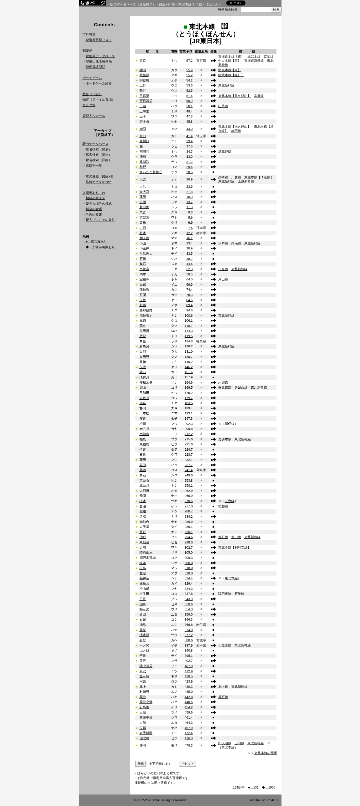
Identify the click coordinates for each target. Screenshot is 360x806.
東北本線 (231, 578)
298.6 (188, 542)
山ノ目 (144, 650)
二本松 (144, 413)
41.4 (189, 136)
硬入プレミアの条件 (100, 220)
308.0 (188, 563)
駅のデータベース (95, 144)
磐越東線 (224, 387)
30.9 (189, 248)
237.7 (188, 465)
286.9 (188, 522)
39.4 (189, 141)
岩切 (143, 547)
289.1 (188, 527)
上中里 (144, 111)
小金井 (144, 248)
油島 (143, 625)
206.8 (188, 429)
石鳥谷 (144, 707)
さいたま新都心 (151, 172)
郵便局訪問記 (95, 67)
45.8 (189, 121)
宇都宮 (144, 269)
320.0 (188, 573)
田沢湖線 (224, 743)
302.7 (188, 547)
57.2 (189, 60)
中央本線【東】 (229, 60)
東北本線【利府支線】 (234, 547)
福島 (143, 439)
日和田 (144, 393)
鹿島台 (144, 583)
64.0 (189, 279)
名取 (143, 516)
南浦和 (144, 151)
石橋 (143, 259)
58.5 (189, 274)
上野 (143, 85)
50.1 (189, 106)
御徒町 (144, 80)
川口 (143, 136)
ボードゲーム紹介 (99, 83)
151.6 (188, 372)
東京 (143, 60)
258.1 (188, 485)
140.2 (188, 362)
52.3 (189, 269)
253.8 (188, 480)
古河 (143, 228)
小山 (143, 243)
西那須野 (146, 310)
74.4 (189, 289)
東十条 (144, 121)
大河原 (144, 491)
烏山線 (223, 279)
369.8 (188, 625)
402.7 (188, 661)
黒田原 (144, 331)
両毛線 (236, 243)
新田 (143, 614)
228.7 (188, 454)
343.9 (188, 599)
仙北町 (144, 738)
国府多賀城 (148, 558)
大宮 (143, 179)
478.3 (188, 745)
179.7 (188, 398)
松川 (143, 424)
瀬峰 (143, 604)
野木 (143, 233)
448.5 (188, 702)
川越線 (236, 177)
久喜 (143, 212)
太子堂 (144, 527)
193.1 (188, 413)
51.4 (189, 96)
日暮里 (144, 96)
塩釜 (143, 563)
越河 (143, 470)
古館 (143, 723)
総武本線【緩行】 (231, 75)
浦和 (143, 156)
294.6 (188, 537)
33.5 (189, 253)
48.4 (189, 111)
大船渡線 (224, 645)
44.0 (189, 129)
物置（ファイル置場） (98, 99)
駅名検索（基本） (99, 154)
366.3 (188, 619)
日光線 (223, 269)
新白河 (144, 346)
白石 (143, 475)
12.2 (189, 233)
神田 (143, 70)
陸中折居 (146, 666)
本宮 (143, 403)
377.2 (188, 635)
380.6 (188, 640)
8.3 (190, 212)
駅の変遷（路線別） (100, 176)
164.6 (188, 382)
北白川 (144, 485)
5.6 (190, 217)
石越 (143, 619)
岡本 (143, 274)
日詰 (143, 712)
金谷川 (144, 429)
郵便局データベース (100, 56)
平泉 (143, 656)
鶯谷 (143, 90)
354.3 (188, 609)
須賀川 (144, 377)
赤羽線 (236, 131)
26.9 (189, 179)
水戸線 (223, 243)
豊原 (143, 336)
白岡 (143, 202)
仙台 (143, 537)
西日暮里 (146, 101)
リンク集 (89, 105)
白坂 (143, 341)
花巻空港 (146, 702)
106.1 (188, 320)
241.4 (188, 470)
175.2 (188, 393)
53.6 (189, 85)
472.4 (188, 733)
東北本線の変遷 (265, 753)
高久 (143, 326)
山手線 (223, 106)
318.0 (188, 568)
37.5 (189, 146)
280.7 (188, 511)
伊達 (143, 449)
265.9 (188, 496)
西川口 (144, 141)
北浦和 (144, 162)
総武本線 (254, 56)
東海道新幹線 (254, 60)
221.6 (188, 444)
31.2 (189, 162)
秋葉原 (144, 75)
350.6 (188, 604)
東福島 (144, 444)
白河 (143, 351)
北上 (143, 687)
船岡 (143, 496)
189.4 (188, 408)
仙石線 (223, 537)
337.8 (188, 594)
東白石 (144, 480)
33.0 (189, 156)
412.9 (188, 671)
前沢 (143, 661)
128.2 (188, 346)
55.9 (189, 70)
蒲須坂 (144, 289)
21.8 (189, 192)
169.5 (188, 387)
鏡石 (143, 372)
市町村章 (89, 34)
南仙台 (144, 522)
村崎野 (144, 692)
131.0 (188, 351)
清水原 (144, 635)
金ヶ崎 (144, 676)
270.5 (188, 501)
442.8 (188, 697)
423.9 (188, 681)
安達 (143, 418)
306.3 (188, 558)
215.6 (188, 439)
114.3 (188, 331)
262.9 (188, 491)
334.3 (188, 589)
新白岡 (144, 207)
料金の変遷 (94, 209)
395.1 (188, 656)
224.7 (188, 449)
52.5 (189, 90)
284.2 (188, 516)
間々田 (144, 238)
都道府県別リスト (99, 40)
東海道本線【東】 (231, 56)
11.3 (189, 207)
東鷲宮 (144, 217)
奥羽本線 (224, 439)
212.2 (188, 434)
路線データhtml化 (98, 182)
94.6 (189, 310)
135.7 (188, 357)
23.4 (189, 243)
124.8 (188, 341)
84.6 (189, 300)
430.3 (188, 687)
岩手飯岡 (146, 733)
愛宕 (143, 573)
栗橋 (143, 222)
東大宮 (144, 192)
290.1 (188, 532)
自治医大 (146, 253)
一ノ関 (144, 645)
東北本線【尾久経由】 (234, 96)
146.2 (188, 367)
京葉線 (269, 56)
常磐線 (259, 96)
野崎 (143, 305)
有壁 (143, 640)
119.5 (188, 336)
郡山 (143, 387)
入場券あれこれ (93, 193)
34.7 (189, 151)
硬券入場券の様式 (99, 203)
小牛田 (144, 594)
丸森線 (229, 501)
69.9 (189, 284)
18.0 (189, 197)
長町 (143, 532)
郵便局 (87, 50)
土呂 (143, 186)
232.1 (188, 460)
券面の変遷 (94, 214)
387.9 (188, 645)
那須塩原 (146, 315)
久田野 (144, 357)
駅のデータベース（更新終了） (133, 4)
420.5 (188, 676)
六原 (143, 681)
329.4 (188, 583)
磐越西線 (241, 387)
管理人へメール (93, 116)
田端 (143, 106)
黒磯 (143, 320)
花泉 (143, 630)
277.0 (188, 506)
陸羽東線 (224, 594)
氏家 (143, 284)
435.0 (188, 692)
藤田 (143, 460)
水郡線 (223, 382)
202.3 (188, 424)
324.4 (188, 578)
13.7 (189, 202)
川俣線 (229, 424)
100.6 (188, 315)
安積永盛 (146, 382)
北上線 (223, 687)
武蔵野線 (224, 151)
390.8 (188, 650)
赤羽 (143, 129)
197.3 (188, 418)
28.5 (189, 172)
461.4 (188, 717)
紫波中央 (146, 717)
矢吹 (143, 367)
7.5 (190, 228)
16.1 (189, 238)
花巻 (143, 697)
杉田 (143, 408)
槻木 (143, 501)
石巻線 (239, 594)
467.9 (188, 728)
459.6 (188, 712)
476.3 (188, 738)
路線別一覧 (167, 4)
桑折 (143, 454)
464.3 (188, 723)
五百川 (144, 398)
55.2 (189, 75)
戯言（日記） (92, 94)
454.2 (188, 707)
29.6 (189, 167)
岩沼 (143, 506)
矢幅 (143, 728)
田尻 (143, 599)
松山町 (144, 589)
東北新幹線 (226, 85)
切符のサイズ (95, 198)
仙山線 (236, 537)
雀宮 (143, 264)
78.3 (189, 295)
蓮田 (143, 197)
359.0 (188, 614)
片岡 (143, 295)
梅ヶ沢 (144, 609)
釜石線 (223, 697)
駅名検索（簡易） (99, 149)
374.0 (188, 630)
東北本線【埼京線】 (259, 177)
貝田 (143, 465)
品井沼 (144, 578)
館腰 (143, 511)
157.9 (188, 377)
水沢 (143, 671)
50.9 (189, 101)
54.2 (189, 80)
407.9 (188, 666)
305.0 (188, 552)
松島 (143, 568)
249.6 (188, 475)
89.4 (189, 305)
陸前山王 (146, 552)
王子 (143, 116)
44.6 (189, 264)
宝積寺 (144, 279)
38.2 (189, 259)
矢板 (143, 300)
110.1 (188, 326)
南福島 (144, 434)
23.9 (189, 186)
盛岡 (143, 745)
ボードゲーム (92, 78)
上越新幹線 (246, 181)
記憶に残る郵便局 (99, 61)
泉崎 (143, 362)
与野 (143, 167)
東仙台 (144, 542)
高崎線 (223, 177)
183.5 (188, 403)
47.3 (189, 116)
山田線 (239, 743)
